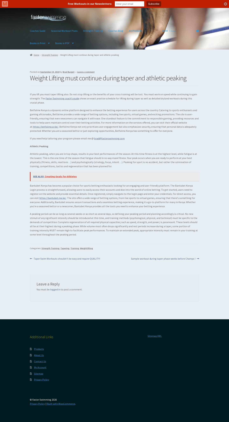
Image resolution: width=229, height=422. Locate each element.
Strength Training (93, 30)
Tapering (64, 248)
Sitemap (38, 373)
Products (39, 349)
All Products (135, 30)
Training (74, 248)
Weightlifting (86, 248)
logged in (55, 289)
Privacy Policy (41, 379)
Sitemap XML (155, 336)
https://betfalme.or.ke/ (45, 126)
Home (36, 55)
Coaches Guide (37, 30)
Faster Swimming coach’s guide (62, 98)
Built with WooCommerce (61, 403)
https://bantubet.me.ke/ (52, 198)
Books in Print (37, 43)
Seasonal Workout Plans (64, 30)
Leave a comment (86, 71)
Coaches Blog (115, 30)
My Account (40, 367)
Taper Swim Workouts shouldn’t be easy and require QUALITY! (66, 259)
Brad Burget (68, 71)
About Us (39, 355)
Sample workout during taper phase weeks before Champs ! (163, 259)
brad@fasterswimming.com (109, 138)
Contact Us (40, 361)
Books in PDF (62, 43)
